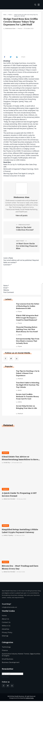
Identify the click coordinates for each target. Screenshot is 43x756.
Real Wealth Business (18, 696)
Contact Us (6, 622)
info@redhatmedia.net (9, 607)
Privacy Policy (7, 632)
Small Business (7, 659)
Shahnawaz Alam (10, 28)
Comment (7, 265)
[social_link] (5, 358)
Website (6, 290)
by (19, 311)
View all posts (21, 215)
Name (6, 285)
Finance (10, 14)
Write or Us (6, 626)
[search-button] (35, 5)
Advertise (5, 629)
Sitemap (5, 636)
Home (4, 14)
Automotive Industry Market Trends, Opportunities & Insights (21, 655)
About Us (5, 619)
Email (5, 288)
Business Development (10, 662)
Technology (6, 647)
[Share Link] (4, 57)
